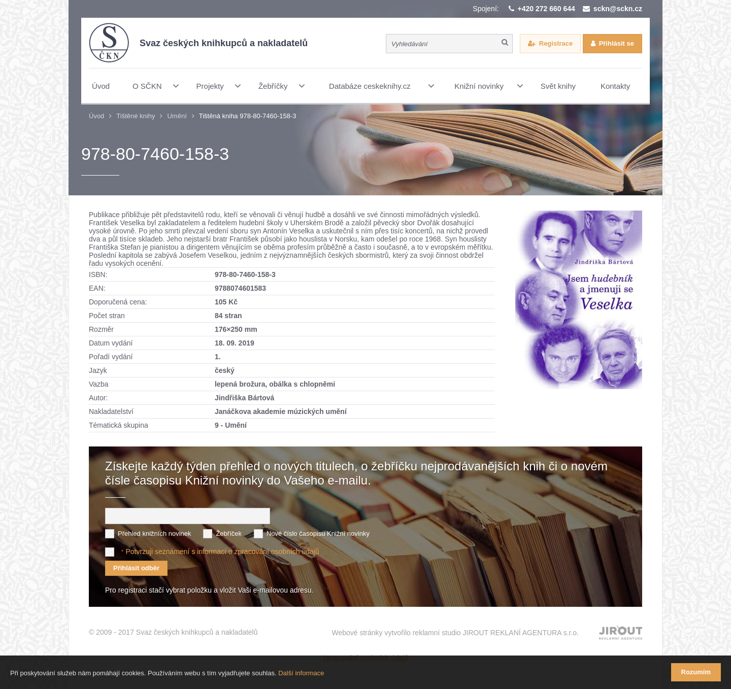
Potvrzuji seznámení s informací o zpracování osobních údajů (222, 551)
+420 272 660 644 (546, 9)
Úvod (96, 116)
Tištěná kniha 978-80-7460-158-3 (247, 116)
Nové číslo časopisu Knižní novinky (318, 533)
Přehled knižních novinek (154, 533)
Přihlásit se (616, 43)
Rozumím (696, 672)
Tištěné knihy (135, 116)
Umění (176, 116)
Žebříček (229, 533)
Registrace (556, 43)
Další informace (301, 673)
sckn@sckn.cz (617, 9)
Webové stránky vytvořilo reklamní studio (455, 633)
